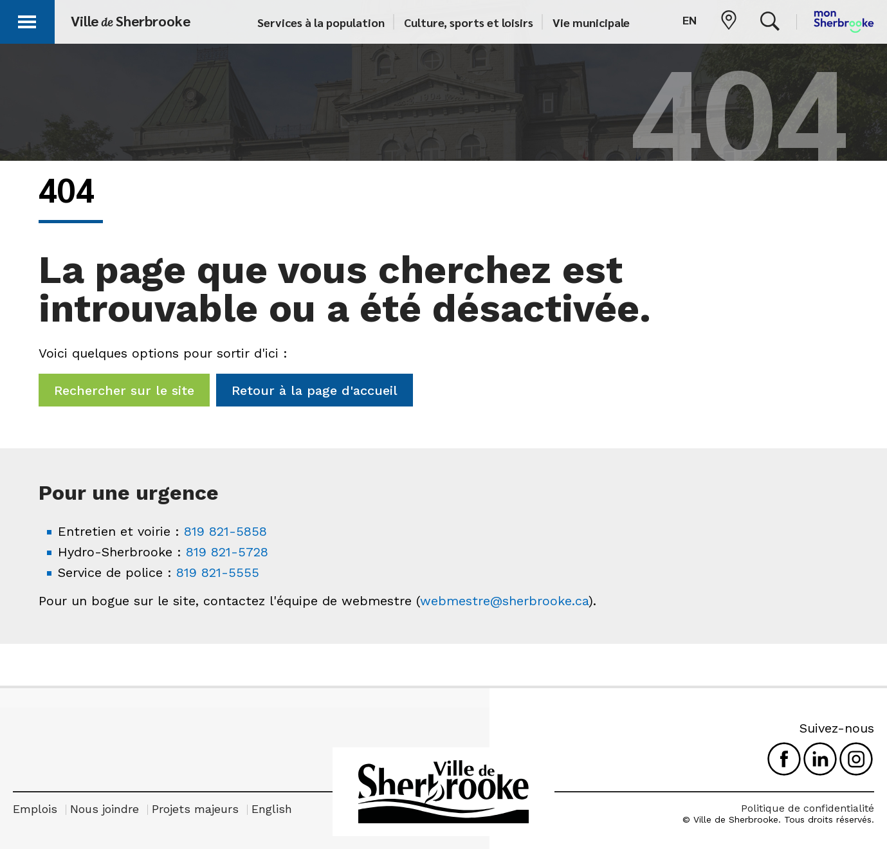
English (271, 809)
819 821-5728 (227, 552)
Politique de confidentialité (807, 808)
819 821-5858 (225, 531)
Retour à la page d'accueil (315, 390)
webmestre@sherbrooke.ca (504, 600)
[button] (27, 20)
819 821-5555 (217, 572)
